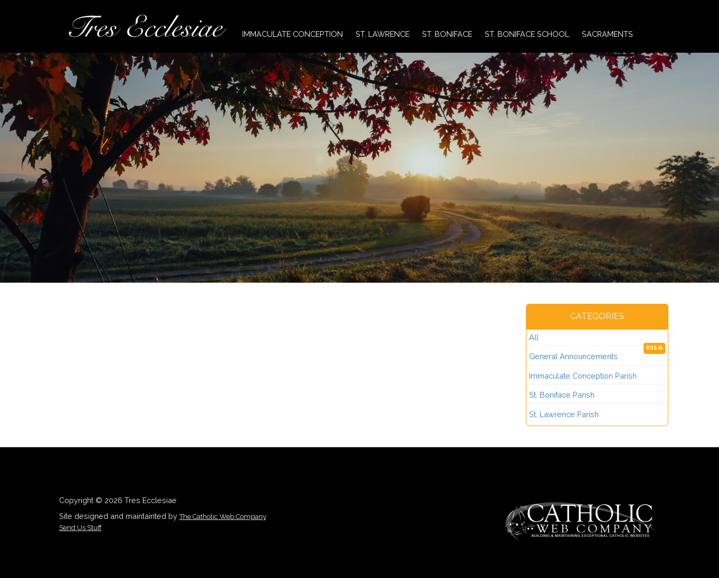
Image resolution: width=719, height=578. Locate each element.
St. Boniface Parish (562, 394)
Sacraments (607, 34)
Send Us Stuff (80, 528)
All (534, 337)
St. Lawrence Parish (564, 414)
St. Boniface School (527, 34)
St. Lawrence (382, 34)
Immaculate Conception (292, 34)
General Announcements (573, 356)
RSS (654, 348)
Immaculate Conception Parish (583, 375)
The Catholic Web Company (222, 517)
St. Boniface (447, 34)
